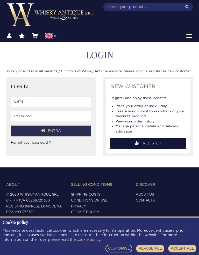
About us (145, 194)
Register (148, 143)
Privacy (78, 206)
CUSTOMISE (119, 248)
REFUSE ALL (150, 248)
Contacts (145, 200)
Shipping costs (85, 194)
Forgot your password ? (31, 142)
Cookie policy (85, 212)
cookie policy (88, 240)
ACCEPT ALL (182, 248)
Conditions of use (89, 200)
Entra (51, 131)
